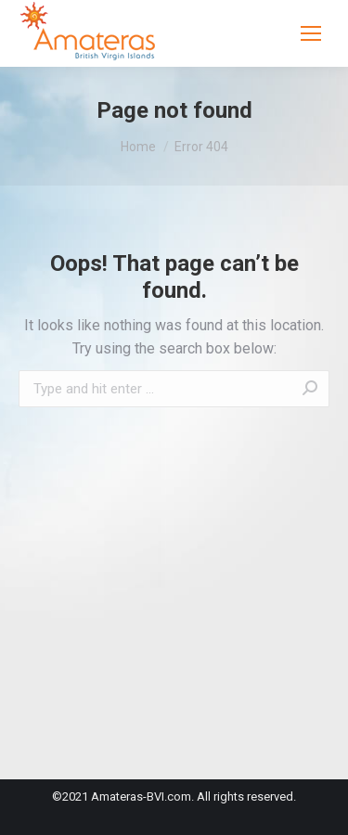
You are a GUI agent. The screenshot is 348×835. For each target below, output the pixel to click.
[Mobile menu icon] (310, 33)
